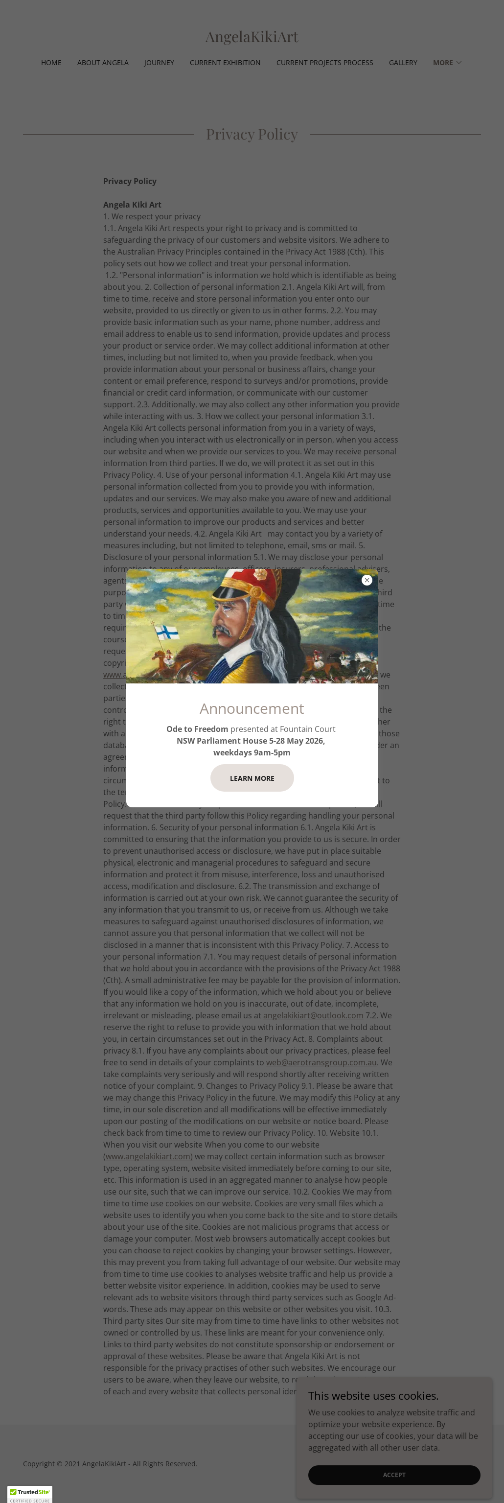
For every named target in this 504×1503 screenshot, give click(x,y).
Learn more (252, 778)
